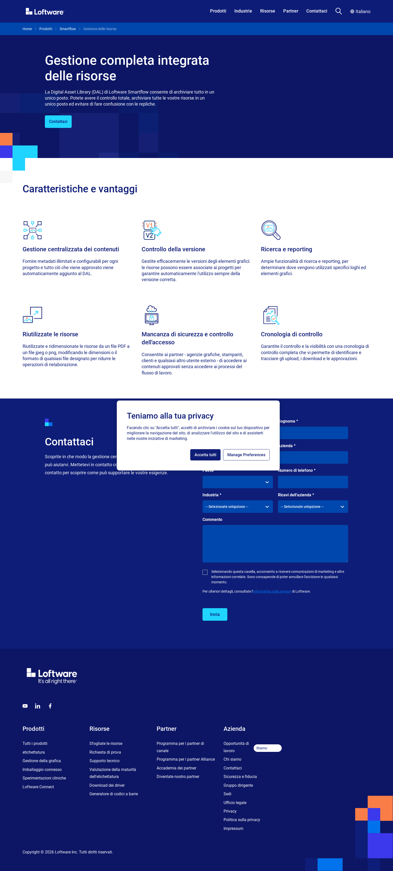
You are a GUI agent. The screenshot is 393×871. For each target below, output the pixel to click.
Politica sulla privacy (242, 819)
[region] (198, 436)
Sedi (227, 793)
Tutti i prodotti (35, 743)
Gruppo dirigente (238, 785)
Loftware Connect (38, 786)
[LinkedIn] (37, 705)
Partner (290, 11)
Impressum (233, 828)
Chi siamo (232, 759)
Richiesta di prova (105, 752)
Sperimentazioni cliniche (44, 778)
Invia (215, 614)
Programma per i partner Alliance (186, 759)
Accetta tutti (205, 454)
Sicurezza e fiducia (240, 776)
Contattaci (316, 11)
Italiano (360, 11)
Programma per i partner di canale (180, 747)
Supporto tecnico (104, 760)
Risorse (267, 11)
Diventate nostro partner (178, 776)
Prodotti (218, 11)
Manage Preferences (246, 454)
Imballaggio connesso (42, 769)
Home (27, 29)
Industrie (243, 11)
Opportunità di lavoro (236, 747)
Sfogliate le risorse (105, 743)
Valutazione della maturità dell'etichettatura (112, 773)
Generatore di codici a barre (113, 793)
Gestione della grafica (42, 760)
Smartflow (68, 29)
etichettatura (34, 752)
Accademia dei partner (176, 768)
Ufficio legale (235, 802)
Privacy (230, 811)
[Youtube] (25, 705)
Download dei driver (107, 785)
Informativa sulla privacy (272, 591)
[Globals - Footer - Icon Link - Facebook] (50, 705)
